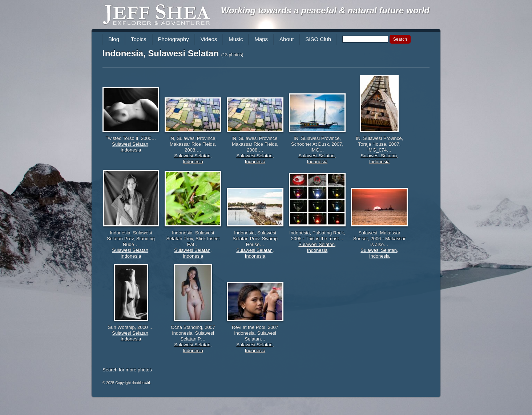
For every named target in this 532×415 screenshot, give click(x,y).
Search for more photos (127, 369)
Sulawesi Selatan (130, 144)
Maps (261, 39)
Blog (113, 39)
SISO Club (318, 39)
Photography (173, 39)
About (286, 39)
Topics (138, 39)
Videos (209, 39)
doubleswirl (141, 383)
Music (236, 39)
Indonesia (131, 150)
